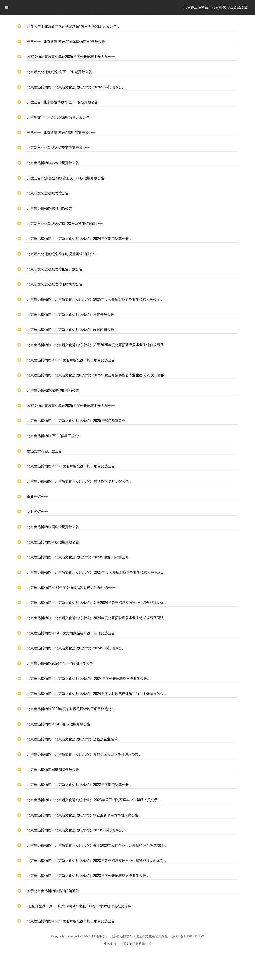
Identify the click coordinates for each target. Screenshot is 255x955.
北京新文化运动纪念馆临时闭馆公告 (55, 284)
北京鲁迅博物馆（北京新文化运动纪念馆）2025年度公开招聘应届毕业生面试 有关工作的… (97, 375)
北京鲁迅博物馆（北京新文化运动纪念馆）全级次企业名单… (73, 739)
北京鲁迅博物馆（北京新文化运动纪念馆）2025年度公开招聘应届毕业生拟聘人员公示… (95, 299)
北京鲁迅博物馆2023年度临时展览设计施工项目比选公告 (71, 921)
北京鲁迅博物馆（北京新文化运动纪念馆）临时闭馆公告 (70, 330)
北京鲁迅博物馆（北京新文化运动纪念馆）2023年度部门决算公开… (79, 557)
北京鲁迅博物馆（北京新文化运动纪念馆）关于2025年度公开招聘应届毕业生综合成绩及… (96, 345)
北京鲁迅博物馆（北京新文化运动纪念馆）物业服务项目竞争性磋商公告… (84, 815)
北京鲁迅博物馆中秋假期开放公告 (53, 542)
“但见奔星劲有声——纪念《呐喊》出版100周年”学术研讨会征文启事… (80, 906)
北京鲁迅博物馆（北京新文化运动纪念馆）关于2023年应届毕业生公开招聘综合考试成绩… (96, 845)
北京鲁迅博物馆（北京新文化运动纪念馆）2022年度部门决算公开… (79, 785)
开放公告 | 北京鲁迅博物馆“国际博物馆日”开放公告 (66, 42)
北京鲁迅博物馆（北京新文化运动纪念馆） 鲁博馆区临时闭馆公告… (79, 481)
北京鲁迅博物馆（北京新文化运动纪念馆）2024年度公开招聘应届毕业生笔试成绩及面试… (96, 618)
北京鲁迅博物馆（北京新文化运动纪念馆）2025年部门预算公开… (77, 421)
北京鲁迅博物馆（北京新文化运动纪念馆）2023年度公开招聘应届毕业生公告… (88, 876)
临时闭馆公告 (37, 512)
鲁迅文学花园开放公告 (44, 451)
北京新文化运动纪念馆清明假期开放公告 (58, 117)
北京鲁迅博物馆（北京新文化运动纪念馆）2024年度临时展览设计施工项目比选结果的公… (96, 694)
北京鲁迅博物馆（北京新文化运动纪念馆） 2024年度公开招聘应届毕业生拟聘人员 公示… (95, 572)
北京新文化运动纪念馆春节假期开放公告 (58, 148)
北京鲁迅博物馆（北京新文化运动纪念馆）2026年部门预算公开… (77, 87)
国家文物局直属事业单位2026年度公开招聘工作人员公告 (71, 57)
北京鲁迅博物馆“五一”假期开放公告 (54, 436)
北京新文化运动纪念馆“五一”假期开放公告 (59, 72)
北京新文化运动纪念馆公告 (48, 193)
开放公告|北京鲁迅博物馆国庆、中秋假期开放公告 (65, 178)
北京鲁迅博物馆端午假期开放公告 (53, 390)
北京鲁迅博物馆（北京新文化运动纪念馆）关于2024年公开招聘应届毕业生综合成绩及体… (96, 603)
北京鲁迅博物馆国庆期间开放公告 (53, 770)
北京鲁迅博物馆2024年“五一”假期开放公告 (60, 663)
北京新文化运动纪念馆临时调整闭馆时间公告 (62, 254)
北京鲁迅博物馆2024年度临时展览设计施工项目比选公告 (71, 709)
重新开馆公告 (37, 497)
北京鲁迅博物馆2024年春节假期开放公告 (58, 724)
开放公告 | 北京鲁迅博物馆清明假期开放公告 (61, 133)
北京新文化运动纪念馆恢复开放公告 (55, 269)
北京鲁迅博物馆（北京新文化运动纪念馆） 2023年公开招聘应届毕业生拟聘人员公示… (93, 800)
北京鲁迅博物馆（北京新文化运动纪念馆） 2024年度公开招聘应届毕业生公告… (88, 679)
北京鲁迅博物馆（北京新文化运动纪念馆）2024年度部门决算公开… (79, 239)
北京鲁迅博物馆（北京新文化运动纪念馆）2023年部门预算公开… (77, 830)
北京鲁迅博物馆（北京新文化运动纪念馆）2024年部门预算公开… (77, 648)
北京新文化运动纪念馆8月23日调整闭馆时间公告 (65, 224)
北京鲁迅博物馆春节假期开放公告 (53, 163)
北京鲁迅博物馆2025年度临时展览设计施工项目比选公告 (71, 360)
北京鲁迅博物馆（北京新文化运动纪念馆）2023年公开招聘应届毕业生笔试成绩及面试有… (96, 861)
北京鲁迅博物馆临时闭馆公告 (49, 208)
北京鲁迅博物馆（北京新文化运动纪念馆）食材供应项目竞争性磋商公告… (84, 754)
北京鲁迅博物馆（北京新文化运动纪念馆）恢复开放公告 (70, 315)
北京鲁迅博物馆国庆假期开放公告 (53, 527)
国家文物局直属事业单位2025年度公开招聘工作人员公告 (71, 406)
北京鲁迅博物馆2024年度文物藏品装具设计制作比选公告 (71, 588)
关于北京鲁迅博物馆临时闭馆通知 (53, 891)
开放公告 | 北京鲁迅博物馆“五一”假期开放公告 (62, 102)
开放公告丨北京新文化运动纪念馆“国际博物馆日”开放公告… (73, 26)
